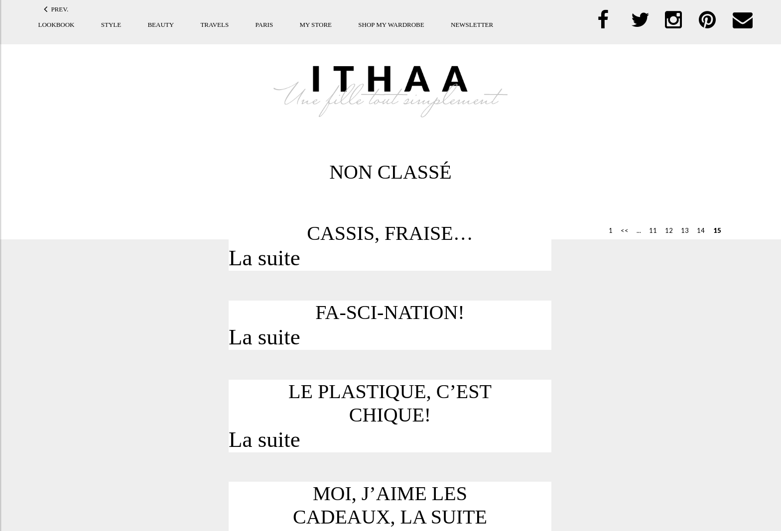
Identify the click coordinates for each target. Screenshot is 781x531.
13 (681, 230)
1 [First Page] (607, 230)
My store (315, 24)
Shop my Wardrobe (391, 24)
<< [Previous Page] (621, 230)
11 (649, 230)
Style (111, 24)
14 (697, 230)
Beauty (160, 24)
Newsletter (472, 24)
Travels (214, 24)
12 (665, 230)
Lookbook (56, 24)
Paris (264, 24)
